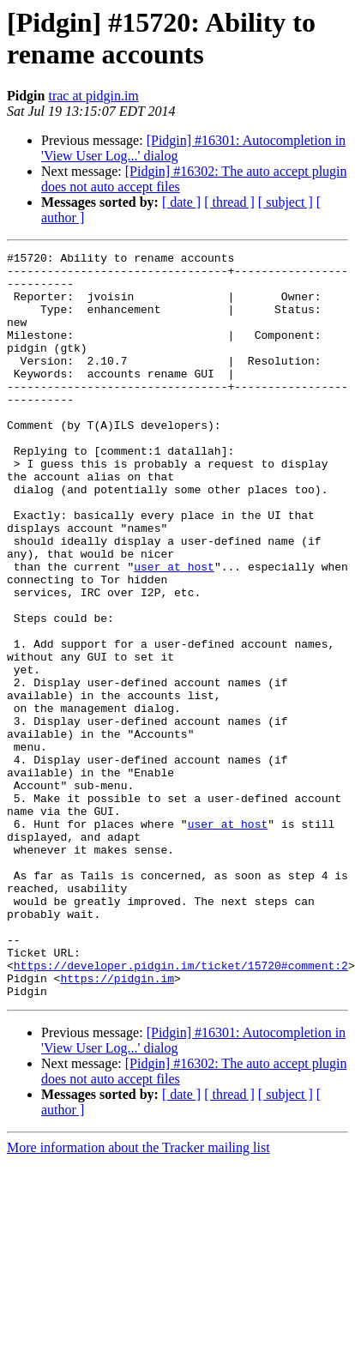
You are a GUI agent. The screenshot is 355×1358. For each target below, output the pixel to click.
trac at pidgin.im (93, 95)
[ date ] (181, 202)
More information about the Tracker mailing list (138, 1296)
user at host (174, 630)
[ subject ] (285, 202)
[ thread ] (229, 202)
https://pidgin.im (117, 1124)
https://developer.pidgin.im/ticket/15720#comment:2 (181, 1109)
